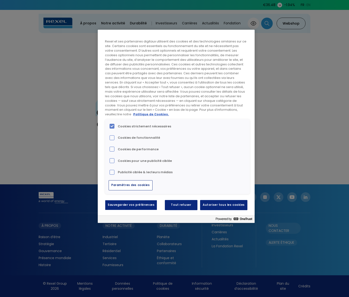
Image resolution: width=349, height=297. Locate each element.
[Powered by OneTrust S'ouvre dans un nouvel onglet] (234, 220)
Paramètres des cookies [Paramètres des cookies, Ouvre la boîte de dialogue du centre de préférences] (130, 185)
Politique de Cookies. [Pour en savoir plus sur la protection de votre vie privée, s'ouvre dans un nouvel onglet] (151, 114)
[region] (176, 126)
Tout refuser (181, 205)
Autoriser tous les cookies (224, 205)
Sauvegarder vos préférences (131, 205)
